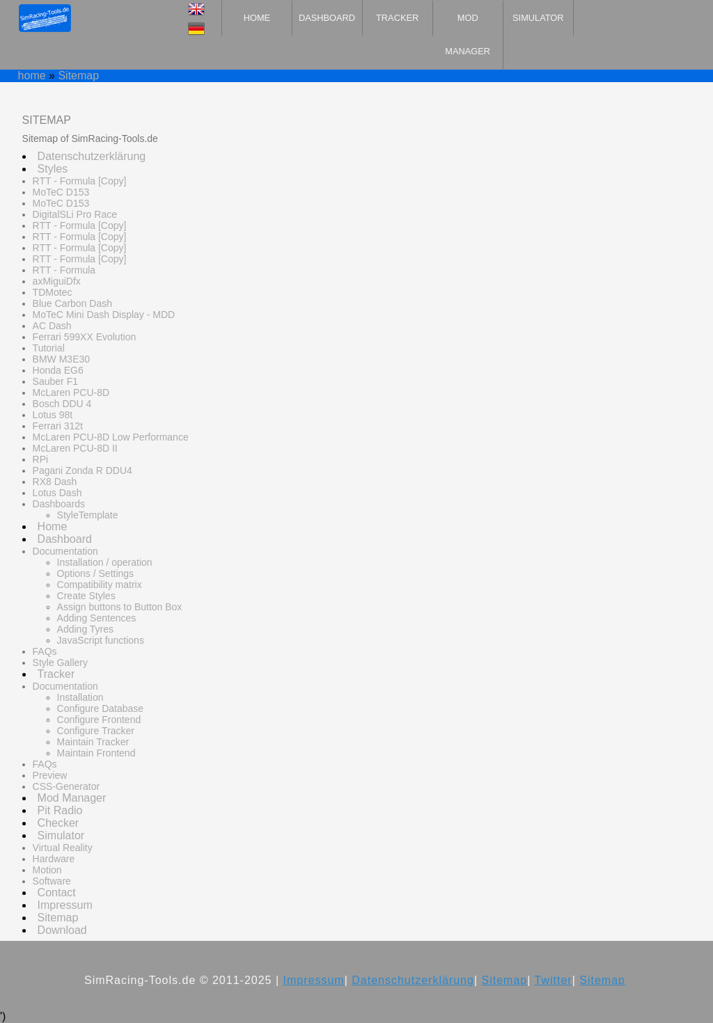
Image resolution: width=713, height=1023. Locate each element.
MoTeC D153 (61, 192)
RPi (41, 459)
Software (52, 881)
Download (62, 930)
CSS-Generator (66, 786)
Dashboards (59, 503)
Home (257, 18)
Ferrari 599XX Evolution (84, 336)
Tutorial (49, 348)
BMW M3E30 (61, 359)
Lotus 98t (53, 414)
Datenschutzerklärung (92, 156)
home (32, 75)
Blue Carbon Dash (72, 303)
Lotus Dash (57, 492)
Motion (47, 869)
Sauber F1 (55, 381)
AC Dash (52, 325)
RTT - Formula (64, 270)
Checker (58, 823)
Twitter (553, 980)
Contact (57, 892)
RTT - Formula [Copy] (80, 181)
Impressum (65, 905)
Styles (53, 169)
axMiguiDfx (57, 281)
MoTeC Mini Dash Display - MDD (104, 314)
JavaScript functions (100, 640)
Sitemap (78, 75)
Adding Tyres (85, 629)
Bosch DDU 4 (62, 403)
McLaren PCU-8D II (75, 448)
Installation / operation (104, 562)
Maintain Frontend (96, 753)
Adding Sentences (96, 618)
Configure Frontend (99, 719)
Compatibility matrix (99, 584)
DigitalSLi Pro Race (75, 214)
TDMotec (52, 292)
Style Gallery (60, 662)
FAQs (45, 651)
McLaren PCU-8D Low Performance (111, 437)
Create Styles (86, 595)
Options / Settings (95, 573)
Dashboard (327, 18)
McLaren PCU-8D (71, 392)
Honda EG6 (58, 370)
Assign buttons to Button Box (119, 606)
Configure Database (100, 708)
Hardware (54, 858)
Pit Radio (60, 810)
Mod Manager (467, 34)
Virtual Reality (63, 847)
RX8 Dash (55, 481)
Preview (50, 775)
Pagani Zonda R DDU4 (82, 470)
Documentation (65, 551)
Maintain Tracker (93, 741)
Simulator (537, 18)
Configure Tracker (95, 730)
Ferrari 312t (58, 425)
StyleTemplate (87, 515)
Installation (80, 697)
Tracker (397, 18)
